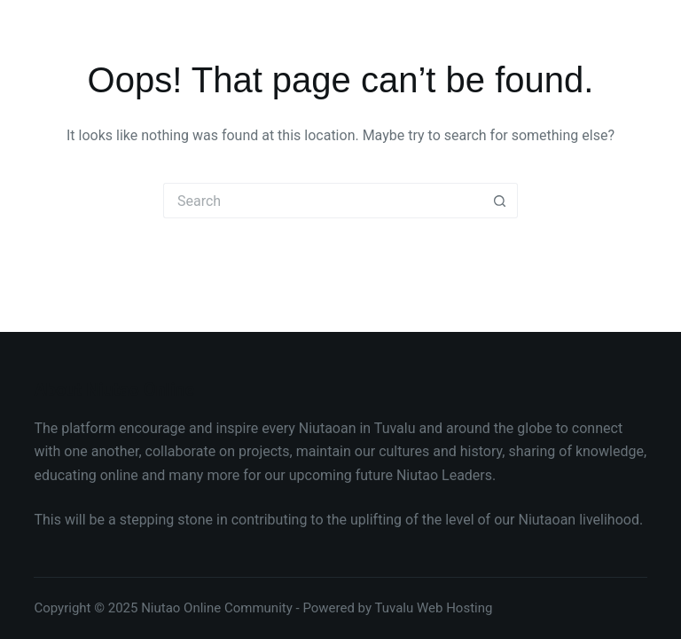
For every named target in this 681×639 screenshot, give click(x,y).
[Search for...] (322, 200)
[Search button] (500, 200)
